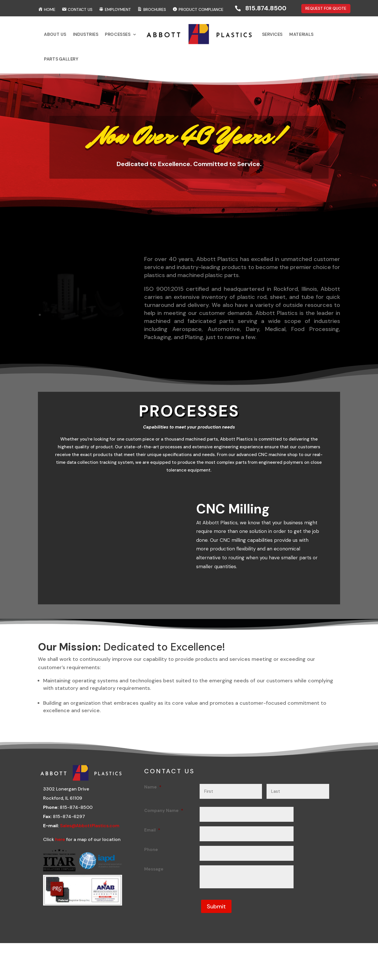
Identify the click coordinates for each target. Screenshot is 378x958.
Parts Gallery (101, 55)
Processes (140, 38)
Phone (151, 853)
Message (153, 872)
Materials (265, 38)
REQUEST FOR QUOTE (325, 8)
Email (152, 833)
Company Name (163, 814)
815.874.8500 (265, 8)
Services (245, 38)
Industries (118, 38)
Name (152, 790)
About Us (98, 38)
